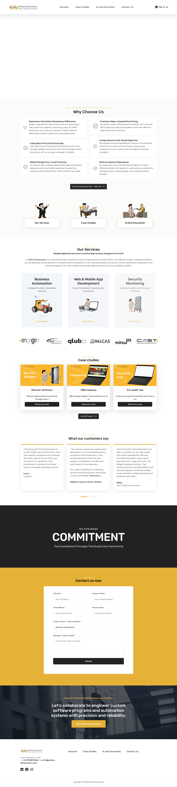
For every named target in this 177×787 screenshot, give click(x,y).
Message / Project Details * (88, 645)
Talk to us (161, 7)
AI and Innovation (105, 7)
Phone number (108, 611)
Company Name (108, 597)
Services (64, 7)
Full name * (69, 597)
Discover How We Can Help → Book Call (88, 187)
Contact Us (128, 7)
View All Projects (88, 416)
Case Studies (82, 7)
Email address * (69, 611)
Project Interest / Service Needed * (88, 626)
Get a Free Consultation (88, 724)
